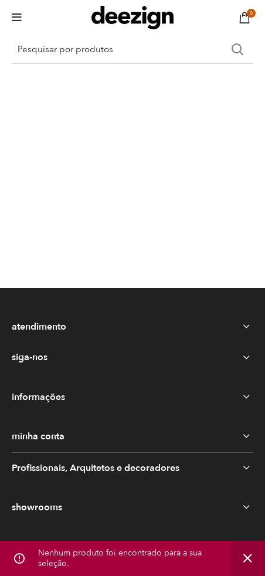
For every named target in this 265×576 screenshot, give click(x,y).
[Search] (132, 49)
